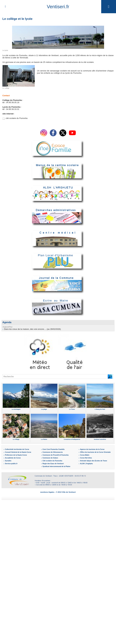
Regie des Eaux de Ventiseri (52, 463)
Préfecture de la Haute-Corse (15, 455)
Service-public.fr (11, 463)
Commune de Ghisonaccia (51, 452)
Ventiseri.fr (58, 6)
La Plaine (44, 439)
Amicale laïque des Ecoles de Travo (93, 460)
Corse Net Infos (85, 458)
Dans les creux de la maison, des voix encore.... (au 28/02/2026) (32, 329)
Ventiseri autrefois (100, 439)
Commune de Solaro (49, 458)
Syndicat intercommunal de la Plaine (55, 466)
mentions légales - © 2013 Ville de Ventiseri (58, 492)
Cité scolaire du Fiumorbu (51, 460)
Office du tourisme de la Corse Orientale (94, 452)
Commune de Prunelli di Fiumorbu (54, 455)
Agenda (6, 322)
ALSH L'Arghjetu (86, 463)
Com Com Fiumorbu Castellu (52, 449)
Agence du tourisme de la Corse (91, 449)
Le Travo (72, 409)
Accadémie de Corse (12, 458)
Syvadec (8, 460)
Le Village (16, 439)
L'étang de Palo (100, 409)
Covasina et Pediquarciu (72, 439)
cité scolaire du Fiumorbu (17, 118)
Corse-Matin (84, 455)
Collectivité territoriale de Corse (16, 449)
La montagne (16, 409)
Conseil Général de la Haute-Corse (17, 452)
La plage (44, 409)
